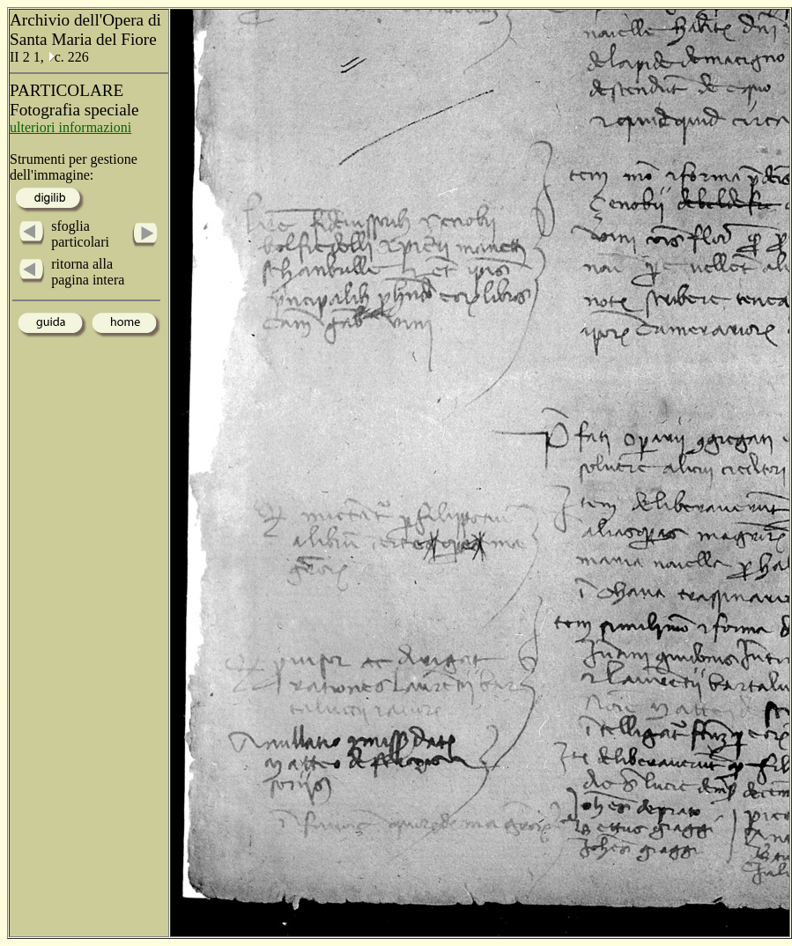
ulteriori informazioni (70, 127)
